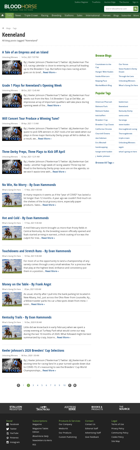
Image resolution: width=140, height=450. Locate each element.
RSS (34, 444)
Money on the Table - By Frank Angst (26, 284)
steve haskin (124, 124)
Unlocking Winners (10, 57)
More (136, 15)
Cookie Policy (117, 437)
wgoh (121, 147)
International (93, 15)
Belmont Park (101, 106)
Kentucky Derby (126, 111)
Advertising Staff (93, 432)
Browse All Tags (103, 162)
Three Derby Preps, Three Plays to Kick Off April (33, 152)
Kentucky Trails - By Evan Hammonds (26, 317)
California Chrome (103, 129)
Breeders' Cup (101, 120)
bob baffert (100, 115)
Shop (97, 408)
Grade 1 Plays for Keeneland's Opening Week (32, 85)
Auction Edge (109, 2)
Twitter (11, 428)
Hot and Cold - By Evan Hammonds (25, 218)
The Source (124, 2)
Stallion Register (81, 2)
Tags (15, 28)
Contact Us (90, 424)
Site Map (115, 441)
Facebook (12, 424)
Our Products (65, 432)
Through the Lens (126, 76)
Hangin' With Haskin (104, 72)
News (18, 15)
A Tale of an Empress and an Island (25, 52)
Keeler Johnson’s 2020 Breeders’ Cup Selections (33, 351)
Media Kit (63, 428)
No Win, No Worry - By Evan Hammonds (29, 185)
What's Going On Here (11, 189)
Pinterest (12, 437)
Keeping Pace (101, 81)
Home (3, 28)
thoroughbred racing (128, 129)
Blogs (116, 15)
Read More (49, 72)
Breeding (56, 15)
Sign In (135, 2)
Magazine (37, 424)
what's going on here (128, 151)
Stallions (69, 15)
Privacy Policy (117, 428)
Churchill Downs (102, 133)
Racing (44, 15)
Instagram (13, 442)
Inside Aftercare (102, 76)
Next (69, 385)
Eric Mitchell (100, 142)
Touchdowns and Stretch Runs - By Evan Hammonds (36, 251)
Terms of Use (117, 424)
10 (64, 385)
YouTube (12, 433)
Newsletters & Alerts (42, 440)
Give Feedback (92, 437)
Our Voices (123, 64)
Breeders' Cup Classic (104, 124)
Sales (79, 15)
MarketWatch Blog (103, 85)
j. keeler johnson (102, 156)
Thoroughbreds (125, 133)
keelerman (123, 102)
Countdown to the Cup (103, 66)
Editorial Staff (91, 428)
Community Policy (119, 432)
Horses (107, 15)
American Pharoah (103, 102)
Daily (9, 15)
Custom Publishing (68, 437)
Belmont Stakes (102, 111)
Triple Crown (31, 15)
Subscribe (126, 15)
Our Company (65, 424)
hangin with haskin (103, 151)
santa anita (124, 115)
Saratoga (123, 120)
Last (75, 385)
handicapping (101, 147)
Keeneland (123, 106)
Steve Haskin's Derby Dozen (128, 70)
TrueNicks (96, 2)
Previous (18, 385)
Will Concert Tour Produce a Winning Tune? (30, 119)
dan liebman (100, 138)
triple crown (124, 138)
